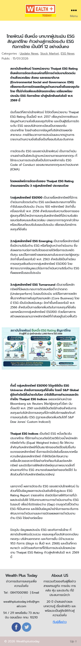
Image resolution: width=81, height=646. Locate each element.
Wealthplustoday (28, 641)
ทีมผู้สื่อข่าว (60, 622)
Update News (29, 53)
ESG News (68, 53)
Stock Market (49, 53)
